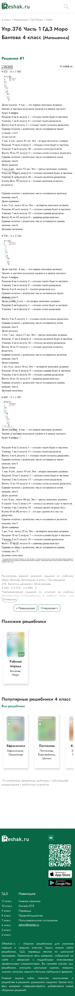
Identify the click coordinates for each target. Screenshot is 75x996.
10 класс (7, 906)
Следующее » (49, 608)
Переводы (25, 911)
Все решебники (13, 706)
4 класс (6, 935)
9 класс (6, 911)
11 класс (7, 901)
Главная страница (29, 901)
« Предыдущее (25, 608)
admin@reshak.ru (29, 925)
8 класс (6, 915)
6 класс (6, 925)
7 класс (6, 920)
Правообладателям (31, 915)
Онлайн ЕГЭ (26, 906)
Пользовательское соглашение (38, 920)
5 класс (6, 930)
